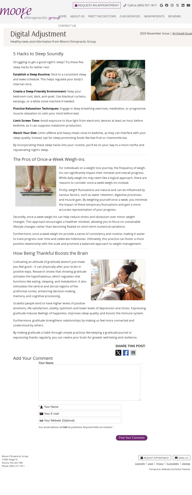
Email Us (181, 457)
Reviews (174, 16)
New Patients (154, 16)
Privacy (159, 463)
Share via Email (133, 353)
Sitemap (186, 463)
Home (62, 16)
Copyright (140, 463)
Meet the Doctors (102, 16)
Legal (150, 463)
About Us (77, 16)
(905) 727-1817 (147, 5)
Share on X (118, 353)
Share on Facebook (126, 353)
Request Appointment (155, 457)
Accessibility (173, 463)
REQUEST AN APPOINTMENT (97, 5)
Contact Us (67, 25)
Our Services (130, 16)
